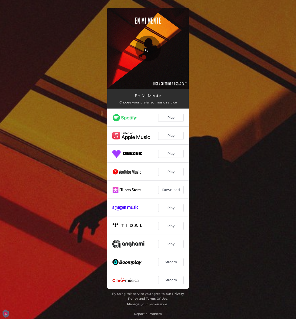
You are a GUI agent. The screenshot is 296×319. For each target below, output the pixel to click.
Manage (133, 304)
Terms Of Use (156, 298)
